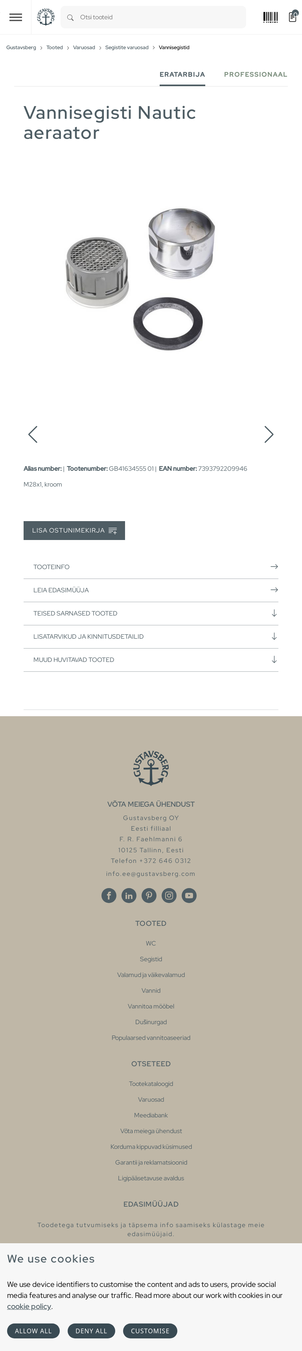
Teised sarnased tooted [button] (155, 613)
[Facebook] (108, 895)
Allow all (33, 1331)
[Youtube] (189, 895)
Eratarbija (182, 74)
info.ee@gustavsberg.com (151, 874)
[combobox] (163, 17)
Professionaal (256, 74)
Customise (150, 1331)
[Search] (70, 17)
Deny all (91, 1331)
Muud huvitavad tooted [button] (155, 659)
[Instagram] (169, 895)
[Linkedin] (129, 895)
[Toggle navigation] (15, 17)
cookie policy (29, 1306)
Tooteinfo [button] (155, 566)
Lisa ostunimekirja (74, 530)
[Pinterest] (149, 895)
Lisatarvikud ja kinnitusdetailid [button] (155, 636)
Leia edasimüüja (155, 590)
